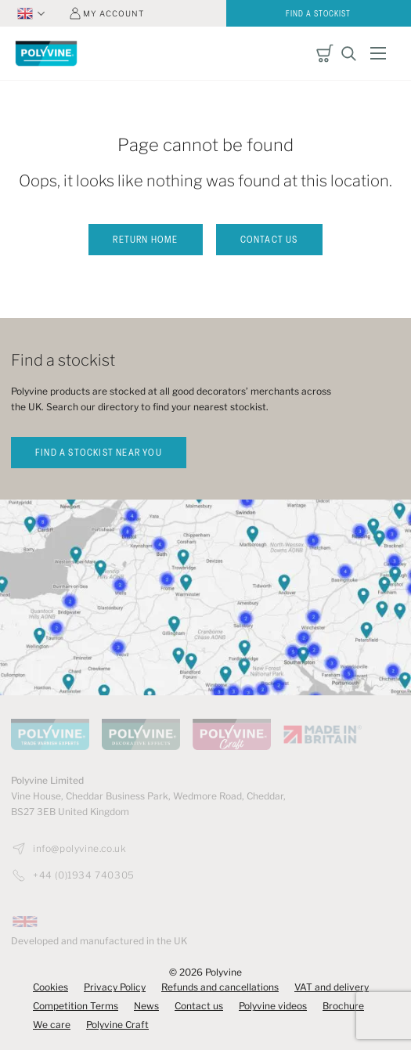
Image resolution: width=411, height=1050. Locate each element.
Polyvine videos (273, 1006)
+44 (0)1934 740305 (84, 875)
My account (113, 13)
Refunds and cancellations (220, 987)
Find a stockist (318, 14)
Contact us (269, 240)
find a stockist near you (98, 453)
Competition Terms (75, 1006)
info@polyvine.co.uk (79, 848)
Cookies (50, 987)
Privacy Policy (115, 987)
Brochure (343, 1006)
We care (51, 1024)
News (146, 1006)
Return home (145, 240)
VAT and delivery (331, 987)
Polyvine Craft (117, 1024)
